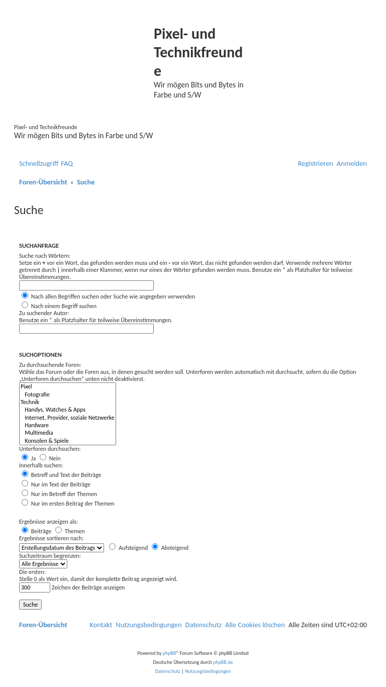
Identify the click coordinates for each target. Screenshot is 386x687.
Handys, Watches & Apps (68, 410)
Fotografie (68, 395)
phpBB (169, 653)
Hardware (68, 425)
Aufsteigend (128, 547)
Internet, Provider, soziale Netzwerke (68, 418)
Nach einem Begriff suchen (59, 306)
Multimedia (68, 433)
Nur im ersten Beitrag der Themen (68, 503)
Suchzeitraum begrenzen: (50, 555)
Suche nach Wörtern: (44, 255)
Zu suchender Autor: (44, 313)
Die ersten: (32, 571)
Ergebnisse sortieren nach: (51, 538)
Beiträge (36, 531)
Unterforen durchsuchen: (50, 448)
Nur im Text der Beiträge (56, 484)
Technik (68, 402)
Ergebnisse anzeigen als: (48, 521)
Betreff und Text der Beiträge (62, 474)
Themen (70, 531)
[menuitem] (67, 164)
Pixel (68, 386)
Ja (29, 458)
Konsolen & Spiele (68, 441)
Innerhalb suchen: (41, 465)
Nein (50, 458)
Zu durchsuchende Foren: (50, 364)
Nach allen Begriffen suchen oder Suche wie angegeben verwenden (108, 296)
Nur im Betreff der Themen (59, 494)
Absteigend (170, 547)
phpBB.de (223, 662)
